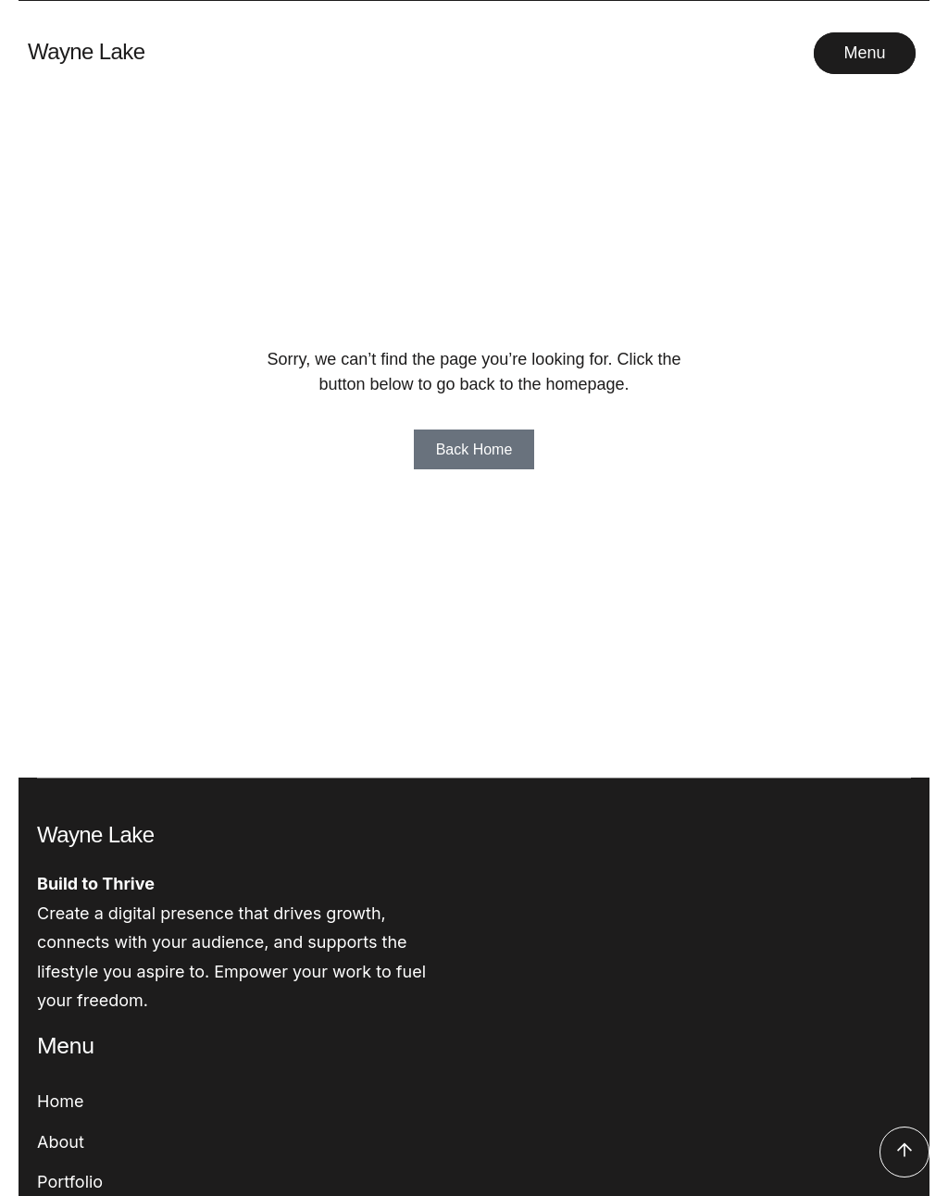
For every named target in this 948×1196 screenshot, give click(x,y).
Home (60, 1101)
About (60, 1142)
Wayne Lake (86, 51)
